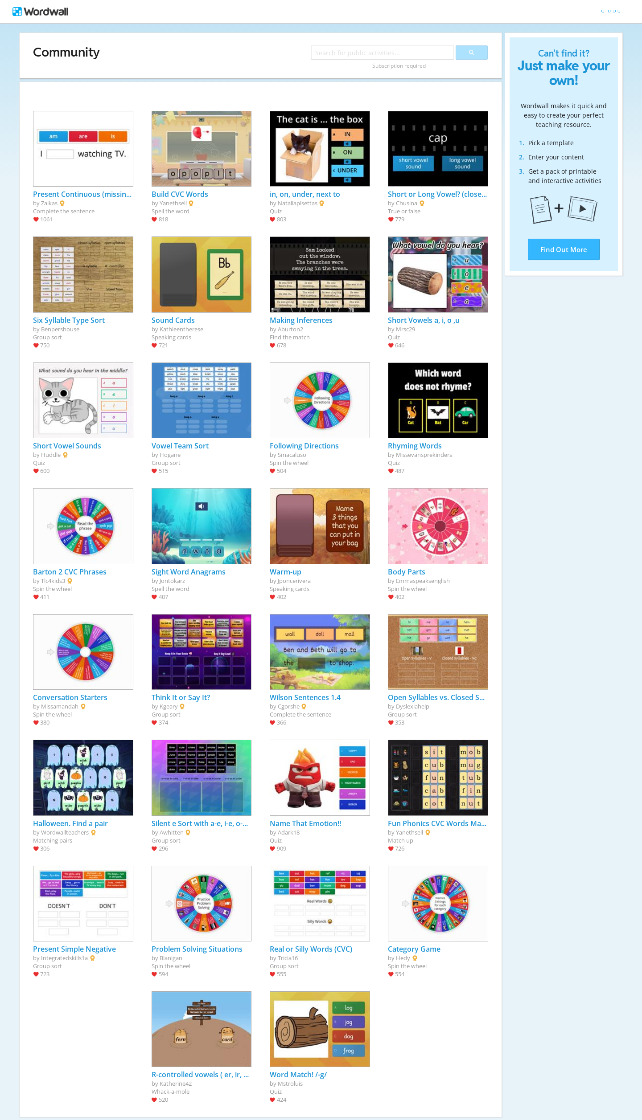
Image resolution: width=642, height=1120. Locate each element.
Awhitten (172, 832)
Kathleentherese (181, 329)
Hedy (403, 958)
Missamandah (59, 706)
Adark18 (289, 832)
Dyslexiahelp (412, 706)
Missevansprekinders (424, 455)
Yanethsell (173, 203)
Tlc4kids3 (53, 581)
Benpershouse (60, 329)
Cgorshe (289, 706)
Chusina (406, 203)
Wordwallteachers (65, 832)
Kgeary (169, 706)
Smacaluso (292, 455)
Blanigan (171, 958)
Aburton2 (290, 329)
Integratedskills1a (64, 958)
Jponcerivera (294, 581)
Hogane (170, 455)
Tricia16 (288, 958)
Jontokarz (172, 581)
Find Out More (563, 249)
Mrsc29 (405, 329)
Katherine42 (176, 1083)
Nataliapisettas (297, 203)
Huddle (51, 455)
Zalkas (49, 203)
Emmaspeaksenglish (423, 581)
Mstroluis (290, 1083)
